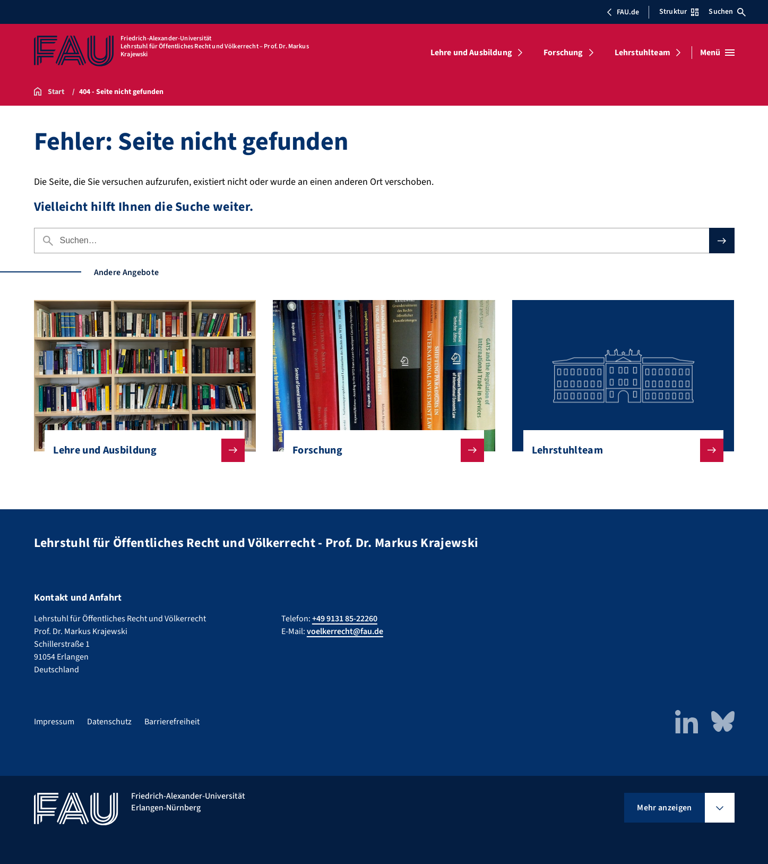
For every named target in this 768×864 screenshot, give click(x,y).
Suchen (727, 11)
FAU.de (622, 12)
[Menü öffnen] (717, 52)
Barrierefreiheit (172, 722)
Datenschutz (109, 722)
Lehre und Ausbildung (471, 52)
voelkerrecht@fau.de (345, 631)
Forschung (563, 52)
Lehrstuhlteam (642, 52)
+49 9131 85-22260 (344, 619)
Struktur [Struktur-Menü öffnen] (678, 11)
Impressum (54, 722)
